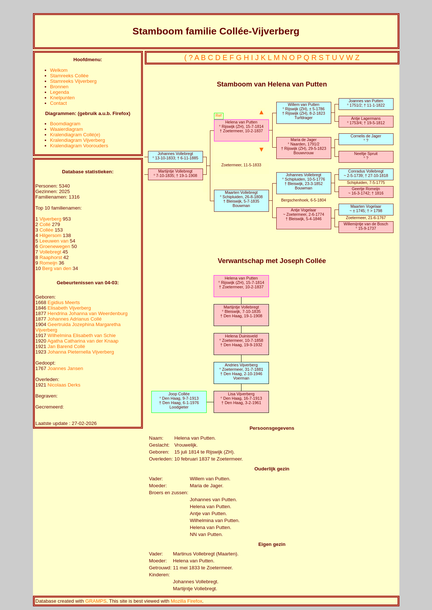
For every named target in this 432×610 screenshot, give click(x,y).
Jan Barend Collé (66, 346)
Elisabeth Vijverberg (69, 308)
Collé (46, 224)
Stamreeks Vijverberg (73, 81)
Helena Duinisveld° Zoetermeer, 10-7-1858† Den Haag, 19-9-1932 (241, 340)
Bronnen (59, 86)
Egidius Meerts (64, 302)
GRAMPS (96, 601)
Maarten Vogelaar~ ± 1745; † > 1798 (366, 208)
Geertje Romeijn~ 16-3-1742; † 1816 (365, 190)
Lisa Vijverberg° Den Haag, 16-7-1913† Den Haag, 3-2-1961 (241, 398)
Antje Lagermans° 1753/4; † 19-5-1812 (366, 120)
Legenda (59, 92)
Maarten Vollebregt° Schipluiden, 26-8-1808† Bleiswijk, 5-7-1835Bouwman (241, 199)
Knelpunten (62, 97)
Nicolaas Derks (64, 385)
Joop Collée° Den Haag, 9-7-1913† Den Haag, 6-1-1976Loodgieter (179, 400)
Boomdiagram (65, 123)
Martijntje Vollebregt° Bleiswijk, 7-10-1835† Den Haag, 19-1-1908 (241, 311)
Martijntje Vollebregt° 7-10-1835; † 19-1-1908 (175, 173)
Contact (58, 103)
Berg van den (56, 268)
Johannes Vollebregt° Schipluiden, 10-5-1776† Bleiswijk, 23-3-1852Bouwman (303, 181)
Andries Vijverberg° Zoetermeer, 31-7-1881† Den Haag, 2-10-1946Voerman (241, 371)
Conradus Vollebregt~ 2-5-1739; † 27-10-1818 (366, 173)
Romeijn (49, 263)
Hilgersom (51, 235)
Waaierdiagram (66, 129)
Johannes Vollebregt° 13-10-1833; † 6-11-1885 (175, 155)
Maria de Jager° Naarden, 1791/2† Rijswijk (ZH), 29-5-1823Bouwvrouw (303, 146)
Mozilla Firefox (186, 601)
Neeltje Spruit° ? (366, 155)
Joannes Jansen (65, 368)
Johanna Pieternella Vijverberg (81, 352)
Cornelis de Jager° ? (366, 138)
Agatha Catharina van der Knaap (82, 341)
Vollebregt (51, 252)
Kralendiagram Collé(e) (75, 134)
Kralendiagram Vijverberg (77, 140)
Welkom (59, 70)
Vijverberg (51, 219)
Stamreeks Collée (69, 75)
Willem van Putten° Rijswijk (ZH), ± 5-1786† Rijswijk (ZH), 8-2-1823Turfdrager (303, 111)
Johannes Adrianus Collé (74, 319)
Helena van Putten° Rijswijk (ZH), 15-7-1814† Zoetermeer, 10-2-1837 (241, 126)
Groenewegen (55, 246)
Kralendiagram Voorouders (79, 145)
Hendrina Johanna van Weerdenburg (88, 313)
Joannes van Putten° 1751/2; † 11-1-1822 (366, 103)
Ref (218, 115)
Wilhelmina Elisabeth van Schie (82, 335)
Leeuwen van (54, 241)
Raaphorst (51, 257)
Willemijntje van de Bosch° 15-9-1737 (366, 226)
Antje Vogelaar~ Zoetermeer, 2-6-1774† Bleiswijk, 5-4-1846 (303, 214)
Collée (47, 230)
